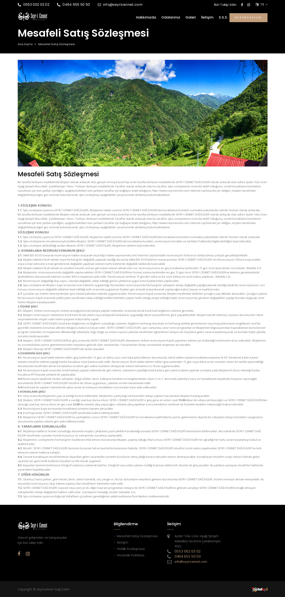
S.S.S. (223, 17)
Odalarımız (170, 17)
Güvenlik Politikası (130, 555)
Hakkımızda (146, 17)
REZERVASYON (248, 18)
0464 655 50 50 (73, 4)
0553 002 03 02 (34, 4)
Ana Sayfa (25, 44)
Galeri (191, 17)
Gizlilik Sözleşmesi (131, 549)
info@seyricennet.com (120, 4)
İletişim (207, 17)
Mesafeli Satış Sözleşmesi (56, 44)
